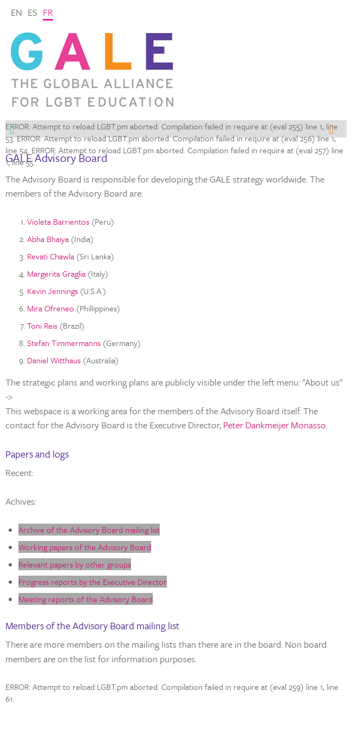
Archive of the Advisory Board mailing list (89, 530)
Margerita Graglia (56, 273)
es (32, 12)
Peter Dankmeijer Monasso (274, 425)
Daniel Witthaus (54, 360)
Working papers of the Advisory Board (84, 547)
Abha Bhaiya (48, 239)
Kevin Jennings (52, 291)
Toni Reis (42, 325)
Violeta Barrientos (58, 221)
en (16, 12)
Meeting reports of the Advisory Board (85, 599)
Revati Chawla (50, 256)
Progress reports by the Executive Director (92, 582)
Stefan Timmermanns (64, 343)
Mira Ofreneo (50, 308)
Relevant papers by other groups (74, 564)
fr (48, 12)
